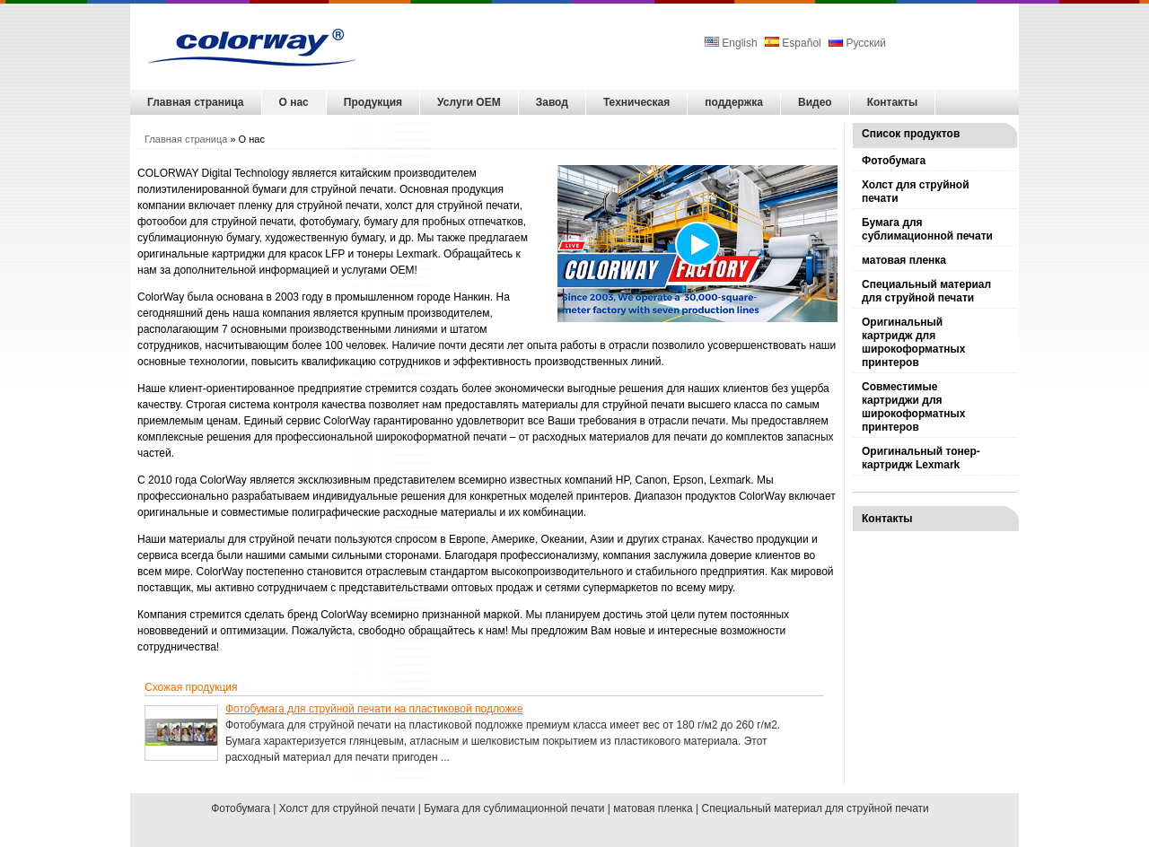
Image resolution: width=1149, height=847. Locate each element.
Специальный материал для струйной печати (926, 291)
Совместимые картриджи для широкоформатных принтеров (914, 406)
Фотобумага (893, 160)
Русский (857, 43)
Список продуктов (911, 133)
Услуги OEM (469, 102)
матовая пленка (904, 260)
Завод (552, 102)
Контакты (892, 102)
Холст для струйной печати (915, 192)
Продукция (373, 102)
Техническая (636, 102)
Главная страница (195, 102)
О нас (294, 102)
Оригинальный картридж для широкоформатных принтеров (914, 342)
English (732, 43)
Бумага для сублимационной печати (927, 229)
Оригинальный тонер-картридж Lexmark (921, 458)
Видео (815, 102)
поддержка (734, 102)
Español (793, 43)
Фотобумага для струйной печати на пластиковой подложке (374, 709)
